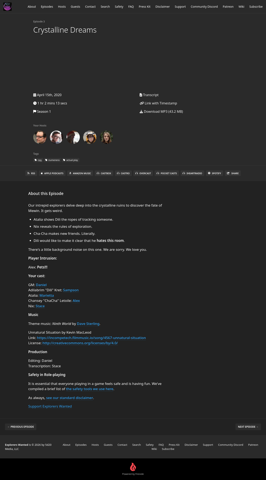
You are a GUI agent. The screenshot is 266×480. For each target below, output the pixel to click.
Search (105, 7)
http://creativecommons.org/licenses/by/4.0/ (80, 342)
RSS (31, 173)
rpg (38, 160)
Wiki (241, 7)
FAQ (131, 7)
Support (180, 7)
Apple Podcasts (52, 173)
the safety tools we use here (89, 388)
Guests (75, 7)
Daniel (41, 284)
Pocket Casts (167, 173)
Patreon (228, 7)
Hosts (62, 7)
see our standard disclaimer (69, 397)
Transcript (149, 95)
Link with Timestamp (158, 103)
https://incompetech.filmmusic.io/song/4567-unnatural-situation (91, 337)
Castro (123, 173)
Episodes (47, 7)
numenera (52, 160)
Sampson (71, 290)
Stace (40, 306)
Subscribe (256, 7)
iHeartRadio (192, 173)
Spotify (214, 173)
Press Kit (144, 7)
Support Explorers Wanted (50, 406)
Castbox (104, 173)
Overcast (143, 173)
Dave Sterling (88, 323)
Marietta (46, 295)
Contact (90, 7)
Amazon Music (80, 173)
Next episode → (248, 427)
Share (233, 173)
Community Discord (204, 7)
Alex (76, 300)
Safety (119, 7)
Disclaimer (162, 7)
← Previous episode (20, 427)
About (32, 7)
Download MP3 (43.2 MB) (161, 111)
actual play (70, 160)
